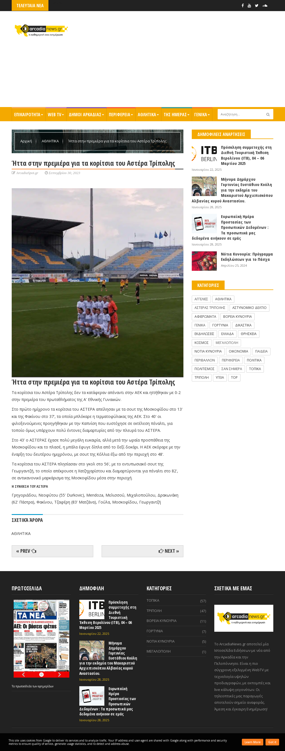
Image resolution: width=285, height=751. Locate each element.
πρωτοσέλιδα (24, 686)
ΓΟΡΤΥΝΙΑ (220, 325)
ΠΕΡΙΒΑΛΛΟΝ (205, 360)
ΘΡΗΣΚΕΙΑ (249, 333)
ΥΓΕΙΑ (220, 377)
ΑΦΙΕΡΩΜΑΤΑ (205, 316)
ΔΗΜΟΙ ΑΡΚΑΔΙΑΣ (86, 114)
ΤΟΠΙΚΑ (255, 368)
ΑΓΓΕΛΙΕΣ (201, 299)
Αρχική (26, 140)
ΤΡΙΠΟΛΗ (202, 377)
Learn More (253, 742)
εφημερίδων (45, 686)
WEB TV (56, 114)
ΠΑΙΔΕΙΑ (261, 351)
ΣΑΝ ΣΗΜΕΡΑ (232, 368)
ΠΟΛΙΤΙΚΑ (254, 360)
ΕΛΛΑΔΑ (227, 333)
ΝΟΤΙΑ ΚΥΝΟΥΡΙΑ (208, 351)
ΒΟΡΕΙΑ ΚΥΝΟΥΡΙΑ (237, 316)
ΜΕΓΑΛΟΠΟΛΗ (227, 342)
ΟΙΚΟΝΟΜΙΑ (238, 351)
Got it (272, 742)
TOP (234, 377)
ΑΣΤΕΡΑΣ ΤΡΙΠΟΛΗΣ (210, 307)
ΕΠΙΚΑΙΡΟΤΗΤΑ (28, 114)
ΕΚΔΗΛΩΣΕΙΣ (204, 333)
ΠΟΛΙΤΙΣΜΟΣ (205, 368)
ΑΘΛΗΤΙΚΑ (148, 114)
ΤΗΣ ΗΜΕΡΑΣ (177, 114)
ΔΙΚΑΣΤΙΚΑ (243, 325)
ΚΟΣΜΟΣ (202, 342)
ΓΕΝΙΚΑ (202, 114)
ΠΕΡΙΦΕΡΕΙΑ (121, 114)
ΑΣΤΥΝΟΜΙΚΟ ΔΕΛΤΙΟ (249, 307)
